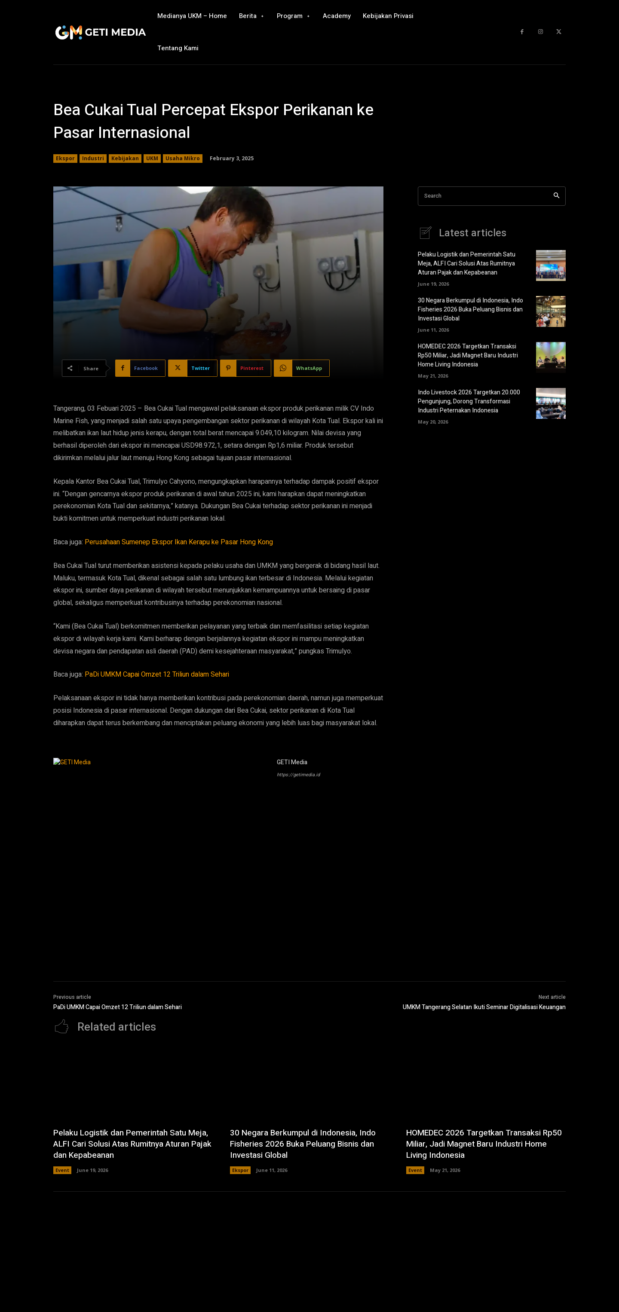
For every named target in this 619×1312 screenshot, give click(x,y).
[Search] (556, 196)
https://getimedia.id (298, 774)
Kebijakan (125, 158)
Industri (93, 158)
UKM (152, 158)
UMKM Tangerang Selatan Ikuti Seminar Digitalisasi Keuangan (484, 1007)
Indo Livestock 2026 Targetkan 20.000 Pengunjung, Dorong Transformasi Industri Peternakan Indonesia (469, 401)
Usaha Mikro (182, 158)
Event (62, 1170)
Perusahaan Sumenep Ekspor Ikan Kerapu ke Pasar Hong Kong (179, 542)
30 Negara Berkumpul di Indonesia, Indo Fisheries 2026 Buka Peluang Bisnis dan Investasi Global (470, 309)
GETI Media (292, 762)
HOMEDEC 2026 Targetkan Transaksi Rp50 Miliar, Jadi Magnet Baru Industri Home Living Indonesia (468, 355)
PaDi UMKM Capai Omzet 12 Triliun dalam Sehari (157, 674)
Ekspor (65, 158)
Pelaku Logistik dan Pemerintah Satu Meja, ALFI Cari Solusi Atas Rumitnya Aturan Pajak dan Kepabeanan (466, 263)
